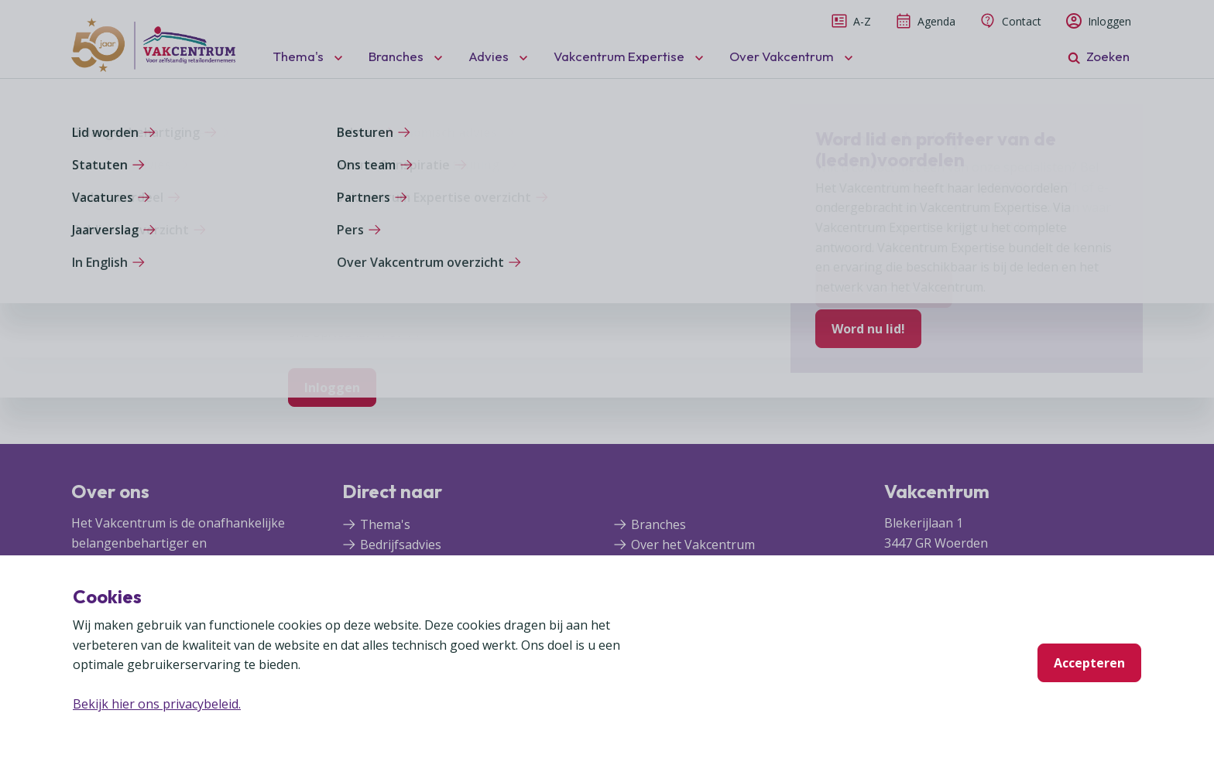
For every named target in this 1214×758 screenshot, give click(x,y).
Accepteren (1089, 662)
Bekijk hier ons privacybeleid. (157, 703)
